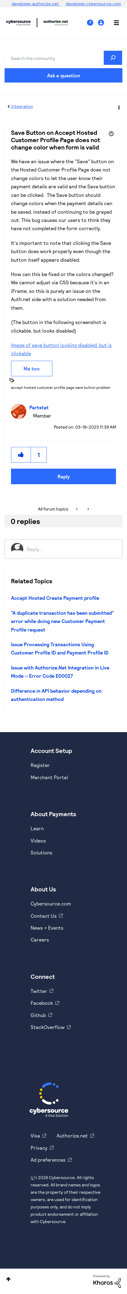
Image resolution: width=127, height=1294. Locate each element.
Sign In (102, 23)
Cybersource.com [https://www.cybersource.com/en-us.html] (51, 903)
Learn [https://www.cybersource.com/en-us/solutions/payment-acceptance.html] (37, 828)
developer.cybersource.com (93, 3)
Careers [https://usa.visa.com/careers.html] (40, 939)
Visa (35, 1135)
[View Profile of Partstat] (40, 407)
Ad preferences (48, 1160)
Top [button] (8, 1279)
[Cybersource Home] (49, 1099)
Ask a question (63, 75)
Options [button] (118, 107)
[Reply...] (71, 549)
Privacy (39, 1148)
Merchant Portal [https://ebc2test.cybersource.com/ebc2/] (49, 777)
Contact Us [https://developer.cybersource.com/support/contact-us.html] (44, 916)
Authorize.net (72, 1135)
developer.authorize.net (36, 3)
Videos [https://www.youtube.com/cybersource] (38, 840)
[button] (21, 454)
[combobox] (63, 57)
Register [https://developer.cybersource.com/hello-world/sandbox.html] (40, 765)
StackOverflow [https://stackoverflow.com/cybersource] (48, 1027)
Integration (22, 106)
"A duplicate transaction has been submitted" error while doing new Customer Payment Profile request (62, 621)
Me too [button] (32, 368)
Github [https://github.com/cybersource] (38, 1015)
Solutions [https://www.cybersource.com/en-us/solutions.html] (41, 852)
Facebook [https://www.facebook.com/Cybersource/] (42, 1003)
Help (92, 23)
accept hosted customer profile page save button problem (60, 387)
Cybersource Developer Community (18, 22)
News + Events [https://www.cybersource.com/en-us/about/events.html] (47, 928)
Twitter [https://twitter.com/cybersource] (39, 991)
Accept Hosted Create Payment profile (55, 598)
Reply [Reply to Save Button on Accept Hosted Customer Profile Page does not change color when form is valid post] (64, 476)
